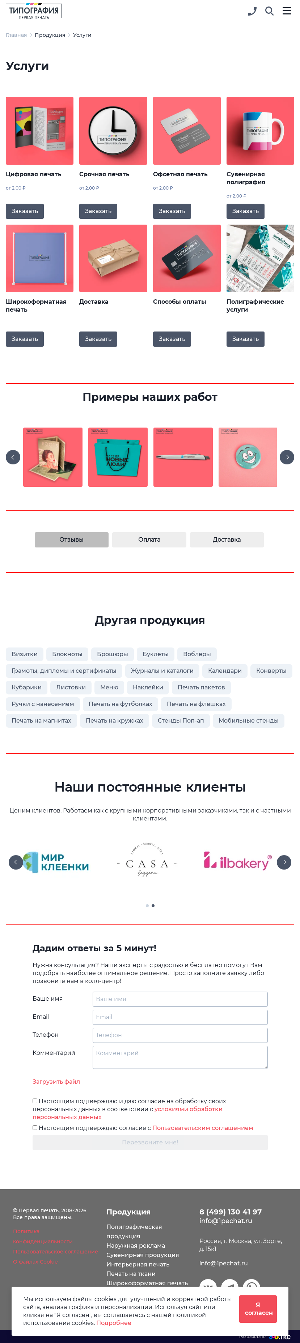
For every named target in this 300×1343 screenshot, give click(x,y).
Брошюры (112, 654)
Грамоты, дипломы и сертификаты (64, 670)
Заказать (25, 211)
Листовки (71, 687)
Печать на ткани (131, 1273)
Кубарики (27, 687)
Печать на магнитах (41, 720)
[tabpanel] (150, 862)
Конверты (271, 670)
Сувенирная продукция (142, 1255)
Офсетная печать (180, 174)
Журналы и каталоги (162, 670)
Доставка (94, 301)
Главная (16, 35)
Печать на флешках (196, 704)
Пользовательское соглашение (55, 1251)
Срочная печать (104, 174)
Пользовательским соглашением (202, 1128)
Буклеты (156, 654)
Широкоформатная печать (36, 305)
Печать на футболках (120, 704)
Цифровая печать (34, 174)
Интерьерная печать (137, 1264)
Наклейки (148, 687)
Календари (225, 670)
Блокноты (67, 654)
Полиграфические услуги (255, 305)
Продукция (50, 35)
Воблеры (197, 654)
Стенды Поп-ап (181, 720)
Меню (109, 687)
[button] (269, 11)
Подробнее (113, 1323)
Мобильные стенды (249, 720)
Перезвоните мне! (150, 1142)
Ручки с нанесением (43, 704)
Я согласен (259, 1308)
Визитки (25, 654)
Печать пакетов (201, 687)
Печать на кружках (114, 720)
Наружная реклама (135, 1245)
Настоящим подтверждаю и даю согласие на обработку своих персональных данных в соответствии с (129, 1109)
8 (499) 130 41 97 (230, 1212)
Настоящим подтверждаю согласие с (143, 1128)
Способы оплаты (179, 301)
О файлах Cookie (35, 1261)
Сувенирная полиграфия (246, 178)
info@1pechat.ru (223, 1263)
